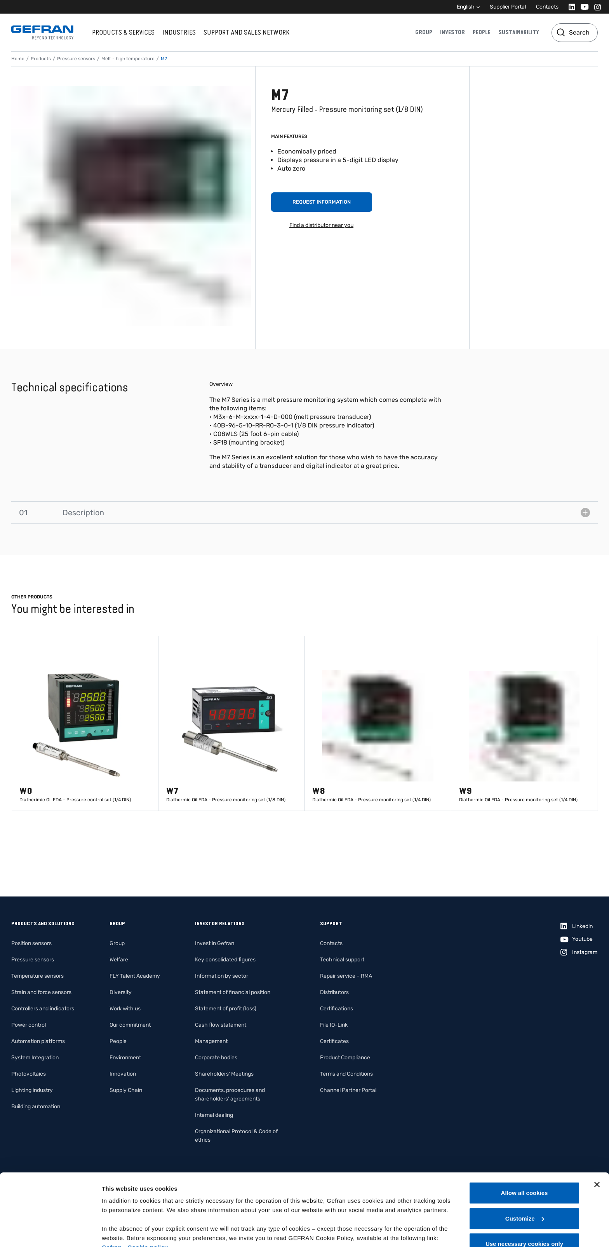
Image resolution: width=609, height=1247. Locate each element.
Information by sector (221, 976)
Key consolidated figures (225, 959)
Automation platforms (38, 1041)
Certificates (334, 1041)
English (466, 6)
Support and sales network (246, 32)
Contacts (547, 6)
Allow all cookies (524, 1138)
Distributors (334, 992)
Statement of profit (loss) (225, 1008)
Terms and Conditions (346, 1074)
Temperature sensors (37, 976)
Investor (452, 32)
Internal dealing (214, 1115)
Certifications (336, 1008)
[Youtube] (582, 7)
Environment (125, 1057)
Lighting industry (32, 1090)
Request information (321, 202)
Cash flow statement (220, 1025)
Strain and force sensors (41, 992)
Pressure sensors (76, 58)
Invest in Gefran (214, 943)
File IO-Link (334, 1025)
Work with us (125, 1008)
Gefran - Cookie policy (135, 1192)
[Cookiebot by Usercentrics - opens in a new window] (50, 1232)
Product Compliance (345, 1057)
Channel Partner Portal (348, 1090)
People (482, 32)
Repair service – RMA (346, 976)
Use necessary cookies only (524, 1189)
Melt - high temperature (128, 58)
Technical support (342, 959)
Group (423, 32)
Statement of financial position (232, 992)
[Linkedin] (570, 6)
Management (211, 1041)
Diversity (121, 992)
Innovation (123, 1074)
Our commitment (130, 1025)
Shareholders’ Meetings (224, 1074)
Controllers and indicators (42, 1008)
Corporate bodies (216, 1057)
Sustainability (518, 32)
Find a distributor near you (321, 225)
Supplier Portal (508, 6)
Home (17, 58)
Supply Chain (126, 1090)
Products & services (123, 32)
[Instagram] (595, 6)
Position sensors (31, 943)
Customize (524, 1163)
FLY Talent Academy (135, 976)
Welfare (119, 959)
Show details (120, 1231)
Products (41, 58)
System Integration (35, 1057)
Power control (28, 1025)
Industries (179, 32)
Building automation (35, 1106)
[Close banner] (597, 1129)
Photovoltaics (28, 1074)
